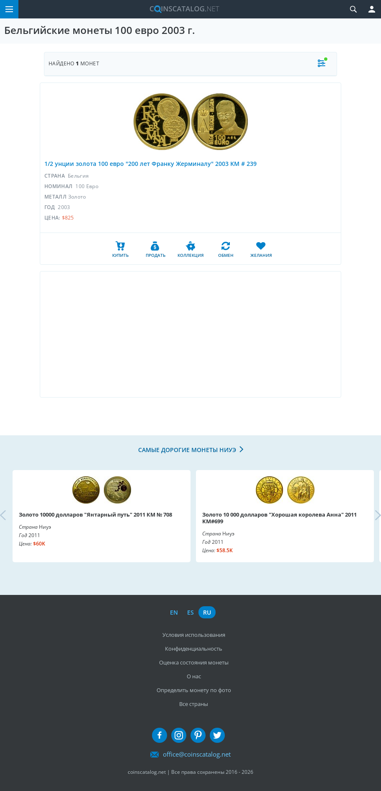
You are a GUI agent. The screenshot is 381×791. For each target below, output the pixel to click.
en (174, 612)
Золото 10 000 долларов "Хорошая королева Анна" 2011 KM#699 (279, 518)
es (190, 612)
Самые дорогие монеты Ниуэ (187, 450)
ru (207, 612)
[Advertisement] (190, 334)
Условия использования (193, 634)
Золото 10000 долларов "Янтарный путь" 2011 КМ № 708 (95, 514)
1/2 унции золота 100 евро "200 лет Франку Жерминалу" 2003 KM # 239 (150, 164)
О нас (194, 676)
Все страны (193, 704)
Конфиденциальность (193, 648)
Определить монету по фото (194, 690)
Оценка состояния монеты (194, 662)
